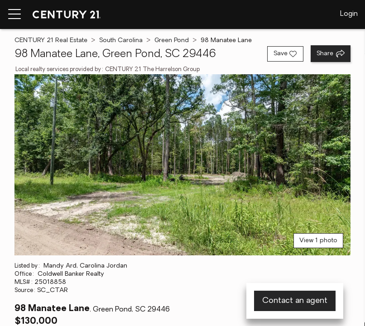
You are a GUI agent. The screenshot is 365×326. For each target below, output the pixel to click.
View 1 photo (318, 240)
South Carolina (121, 40)
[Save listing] (285, 54)
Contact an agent (294, 301)
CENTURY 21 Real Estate (50, 40)
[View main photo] (182, 164)
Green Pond (171, 40)
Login (349, 14)
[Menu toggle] (14, 14)
